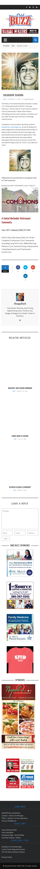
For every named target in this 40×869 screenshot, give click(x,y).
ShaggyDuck (29, 99)
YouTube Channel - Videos (11, 838)
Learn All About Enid (9, 830)
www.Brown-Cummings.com (11, 127)
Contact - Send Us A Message (12, 815)
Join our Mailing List (9, 821)
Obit (5, 99)
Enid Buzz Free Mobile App (12, 847)
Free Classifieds (7, 832)
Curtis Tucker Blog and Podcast (13, 849)
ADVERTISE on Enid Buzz (11, 813)
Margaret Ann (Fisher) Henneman (20, 388)
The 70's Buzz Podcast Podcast (13, 852)
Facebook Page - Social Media (13, 835)
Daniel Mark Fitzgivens (20, 436)
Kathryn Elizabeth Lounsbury (20, 487)
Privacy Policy (7, 857)
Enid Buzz (14, 866)
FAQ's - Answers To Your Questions (15, 818)
